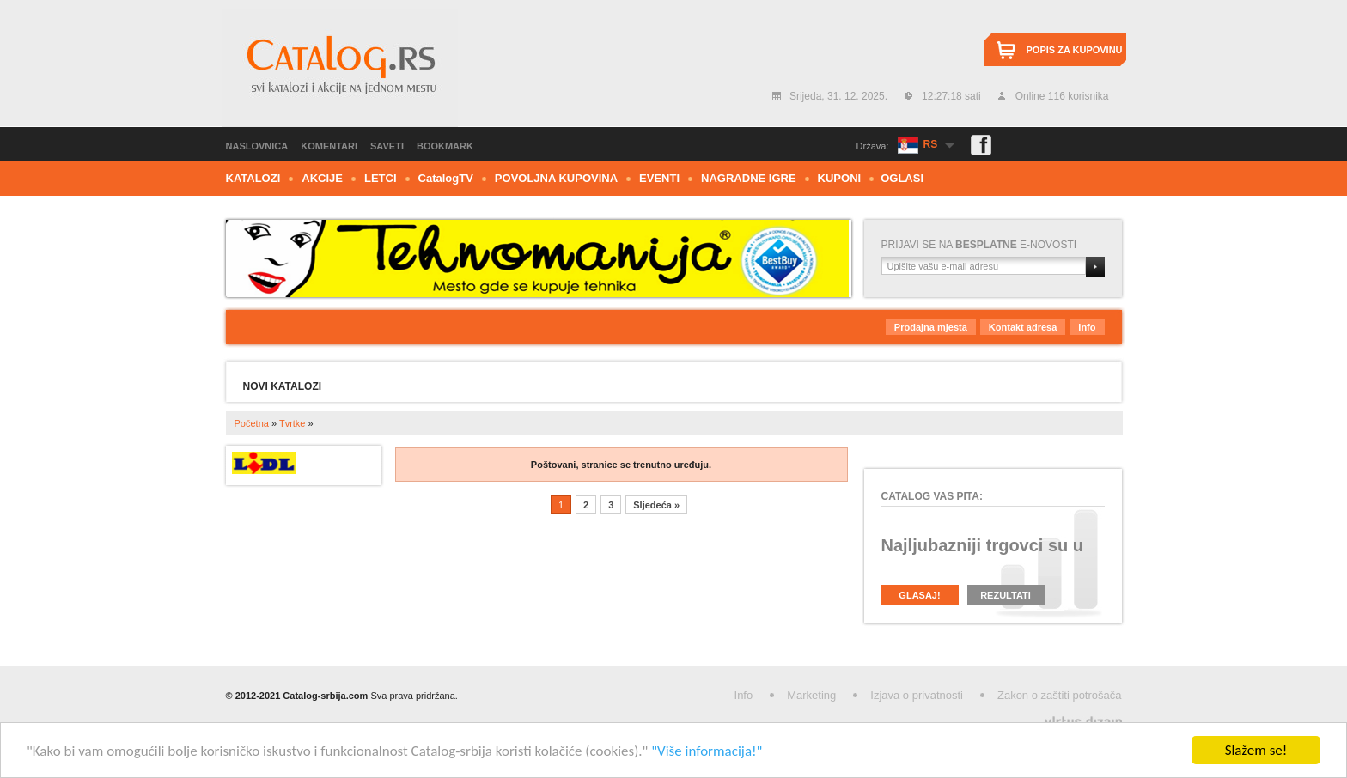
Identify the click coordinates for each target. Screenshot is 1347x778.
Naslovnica (257, 146)
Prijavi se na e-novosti (979, 245)
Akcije (322, 178)
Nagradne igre (748, 178)
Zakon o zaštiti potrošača (1059, 695)
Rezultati (1005, 595)
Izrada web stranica (2, 718)
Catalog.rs (340, 68)
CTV (445, 178)
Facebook (981, 145)
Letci (380, 178)
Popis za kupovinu (1075, 50)
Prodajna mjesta (930, 327)
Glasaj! (919, 595)
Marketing (811, 695)
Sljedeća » (656, 505)
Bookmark (445, 146)
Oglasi (902, 178)
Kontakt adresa (1023, 327)
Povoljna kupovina (556, 178)
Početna (252, 423)
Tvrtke (292, 423)
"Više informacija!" (706, 751)
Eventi (659, 178)
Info (1086, 327)
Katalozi (253, 178)
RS (930, 144)
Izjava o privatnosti (916, 695)
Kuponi (840, 178)
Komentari (329, 146)
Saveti (387, 146)
